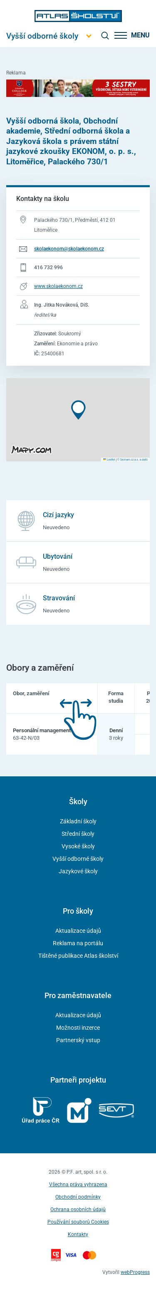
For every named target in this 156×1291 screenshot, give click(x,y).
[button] (78, 410)
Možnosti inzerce (78, 1027)
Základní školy (78, 821)
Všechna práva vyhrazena (78, 1184)
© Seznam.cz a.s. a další (132, 459)
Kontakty (78, 1234)
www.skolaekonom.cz (58, 286)
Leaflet (109, 459)
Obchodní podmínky (78, 1197)
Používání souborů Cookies (78, 1222)
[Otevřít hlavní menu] (42, 36)
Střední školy (78, 833)
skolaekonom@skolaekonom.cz (69, 249)
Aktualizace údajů (78, 930)
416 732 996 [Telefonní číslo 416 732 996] (48, 267)
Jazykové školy (78, 871)
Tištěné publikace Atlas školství (78, 955)
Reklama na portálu (78, 943)
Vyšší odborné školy (78, 858)
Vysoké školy (78, 846)
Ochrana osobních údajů (78, 1209)
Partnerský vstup (78, 1040)
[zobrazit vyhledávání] (104, 35)
